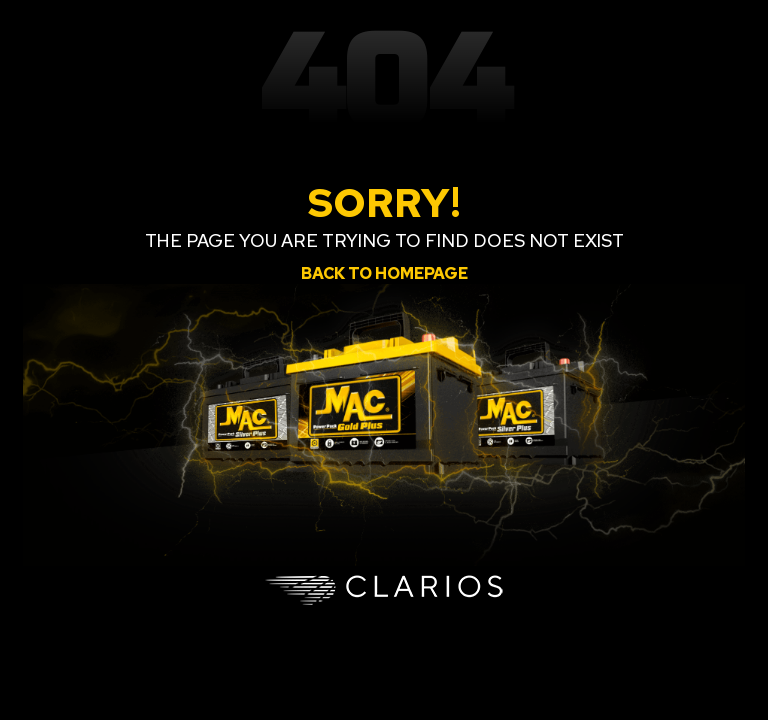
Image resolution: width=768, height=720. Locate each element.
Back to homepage (384, 273)
